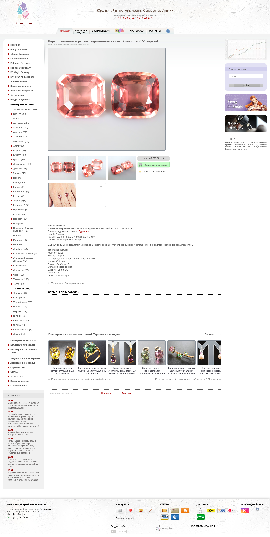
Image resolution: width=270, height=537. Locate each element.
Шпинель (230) (21, 320)
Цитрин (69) (19, 315)
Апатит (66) (19, 145)
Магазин (52, 44)
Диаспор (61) (20, 168)
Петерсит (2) (20, 223)
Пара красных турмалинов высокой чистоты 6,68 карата (81, 379)
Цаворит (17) (20, 306)
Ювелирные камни (67, 44)
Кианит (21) (19, 187)
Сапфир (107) (20, 249)
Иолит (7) (18, 178)
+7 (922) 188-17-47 (17, 518)
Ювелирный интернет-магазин (119, 10)
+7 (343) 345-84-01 (125, 18)
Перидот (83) (20, 219)
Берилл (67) (19, 150)
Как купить (122, 504)
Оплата (164, 504)
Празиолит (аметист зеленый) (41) (23, 229)
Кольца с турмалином (235, 147)
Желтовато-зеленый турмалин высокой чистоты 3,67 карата (186, 379)
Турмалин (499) (21, 288)
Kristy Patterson (19, 58)
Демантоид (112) (22, 164)
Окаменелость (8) (22, 329)
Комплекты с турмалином (236, 149)
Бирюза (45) (19, 155)
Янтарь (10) (19, 325)
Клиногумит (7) (21, 191)
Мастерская (137, 31)
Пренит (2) (18, 235)
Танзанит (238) (21, 279)
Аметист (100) (20, 127)
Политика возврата (125, 518)
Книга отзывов (18, 385)
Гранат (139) (19, 159)
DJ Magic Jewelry (19, 72)
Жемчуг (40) (19, 173)
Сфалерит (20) (21, 270)
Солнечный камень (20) (25, 253)
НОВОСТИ (14, 395)
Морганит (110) (21, 205)
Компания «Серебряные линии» (26, 504)
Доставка (202, 504)
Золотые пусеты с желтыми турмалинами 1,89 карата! (74, 371)
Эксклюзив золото (20, 86)
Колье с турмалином (234, 142)
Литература (16, 376)
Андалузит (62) (21, 141)
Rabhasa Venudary (20, 67)
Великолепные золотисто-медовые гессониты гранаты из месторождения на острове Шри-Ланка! (23, 463)
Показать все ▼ (213, 334)
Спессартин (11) (21, 265)
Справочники (17, 367)
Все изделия (19, 114)
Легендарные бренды (22, 363)
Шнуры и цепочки (20, 99)
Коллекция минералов (23, 345)
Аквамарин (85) (21, 123)
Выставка (81, 31)
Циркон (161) (20, 311)
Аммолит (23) (20, 136)
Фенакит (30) (20, 293)
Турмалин (84, 231)
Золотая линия (18, 81)
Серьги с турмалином (257, 144)
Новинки (15, 45)
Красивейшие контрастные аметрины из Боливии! (20, 433)
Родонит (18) (20, 240)
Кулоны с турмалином (235, 144)
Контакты (155, 31)
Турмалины (83, 44)
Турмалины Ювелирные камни (67, 283)
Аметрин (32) (20, 132)
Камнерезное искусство (23, 340)
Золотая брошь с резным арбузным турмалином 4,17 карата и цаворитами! (193, 371)
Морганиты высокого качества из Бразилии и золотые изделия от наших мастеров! (23, 405)
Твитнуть (126, 393)
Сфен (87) (18, 274)
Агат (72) (18, 118)
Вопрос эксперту (19, 381)
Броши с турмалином (257, 147)
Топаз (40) (18, 284)
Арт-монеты (17, 95)
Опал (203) (19, 214)
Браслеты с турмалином (256, 142)
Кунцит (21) (19, 196)
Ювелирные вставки (22, 104)
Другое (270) (19, 334)
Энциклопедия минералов (25, 358)
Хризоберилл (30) (22, 302)
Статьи (14, 372)
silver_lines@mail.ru (16, 514)
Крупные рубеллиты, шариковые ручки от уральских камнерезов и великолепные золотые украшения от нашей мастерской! (24, 476)
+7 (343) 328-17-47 (144, 18)
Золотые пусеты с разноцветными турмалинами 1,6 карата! (163, 371)
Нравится (106, 393)
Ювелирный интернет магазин (36, 509)
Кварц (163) (19, 182)
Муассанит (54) (21, 209)
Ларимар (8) (19, 200)
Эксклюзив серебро (21, 90)
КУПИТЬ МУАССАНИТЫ (203, 526)
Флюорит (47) (20, 297)
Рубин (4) (18, 244)
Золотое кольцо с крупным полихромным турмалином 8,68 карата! (104, 371)
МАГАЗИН (65, 31)
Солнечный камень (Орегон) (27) (23, 259)
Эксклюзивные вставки (25, 109)
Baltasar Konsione (20, 63)
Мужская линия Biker (22, 77)
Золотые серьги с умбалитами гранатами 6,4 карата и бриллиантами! (134, 371)
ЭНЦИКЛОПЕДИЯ (101, 31)
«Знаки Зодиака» (19, 54)
